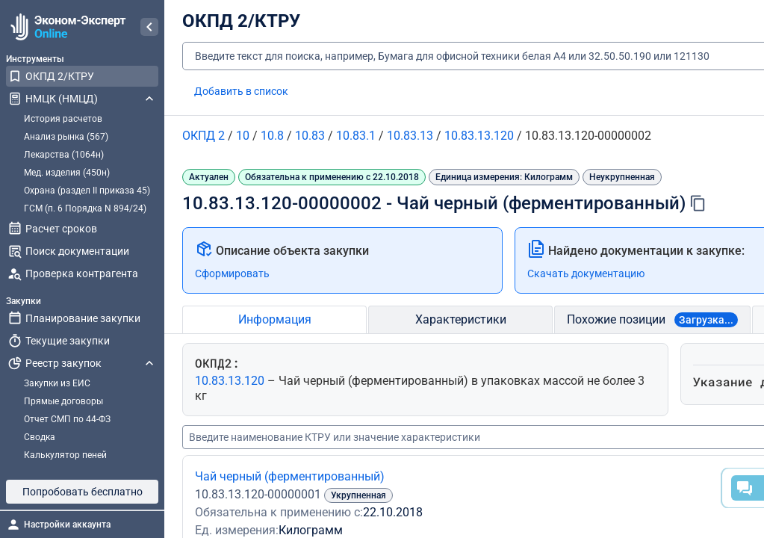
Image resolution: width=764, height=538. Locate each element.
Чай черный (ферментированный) (290, 476)
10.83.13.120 (231, 381)
